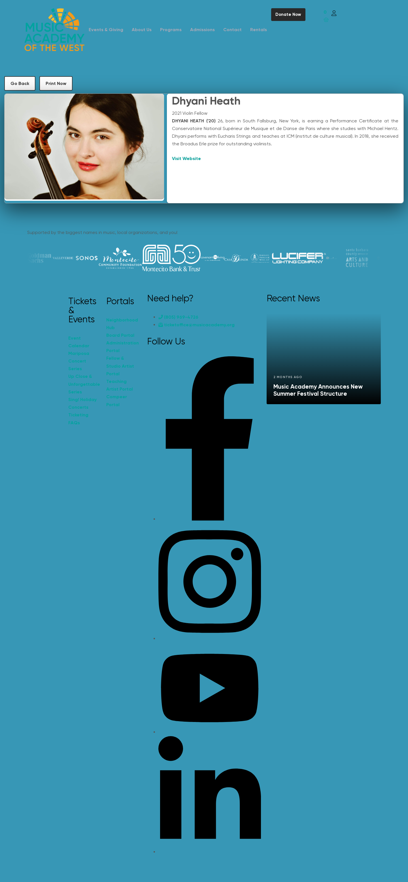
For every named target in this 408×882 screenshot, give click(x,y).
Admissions (202, 29)
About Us (142, 29)
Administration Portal (122, 346)
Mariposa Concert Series (78, 361)
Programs (171, 29)
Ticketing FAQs (78, 418)
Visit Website (186, 158)
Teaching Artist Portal (119, 385)
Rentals (258, 29)
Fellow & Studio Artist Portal (120, 365)
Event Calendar (78, 341)
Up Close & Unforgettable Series (84, 384)
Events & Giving (106, 29)
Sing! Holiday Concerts (82, 403)
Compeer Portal (116, 400)
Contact (232, 29)
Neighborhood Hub (122, 323)
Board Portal (120, 335)
